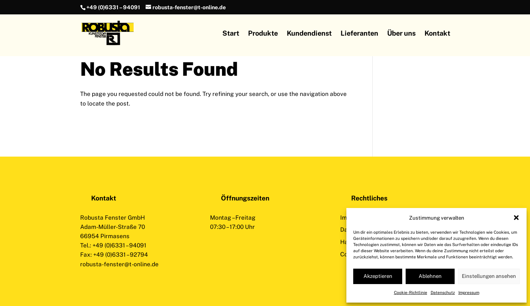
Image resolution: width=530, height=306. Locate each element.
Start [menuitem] (230, 34)
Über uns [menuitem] (401, 34)
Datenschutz (443, 292)
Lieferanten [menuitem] (359, 34)
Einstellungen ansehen (489, 276)
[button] (516, 217)
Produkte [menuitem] (263, 34)
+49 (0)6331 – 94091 (113, 7)
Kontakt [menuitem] (437, 34)
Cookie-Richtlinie (410, 292)
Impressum (468, 292)
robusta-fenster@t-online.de (119, 264)
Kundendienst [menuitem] (309, 34)
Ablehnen (430, 276)
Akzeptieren (377, 276)
